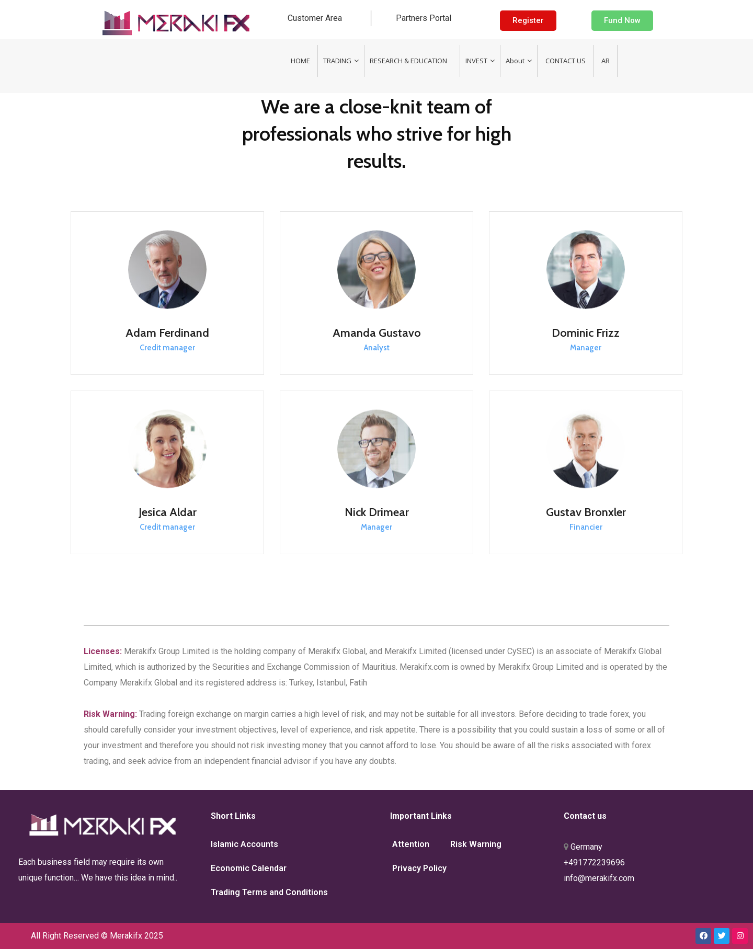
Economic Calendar (249, 868)
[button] (528, 20)
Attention (410, 844)
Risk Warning (475, 844)
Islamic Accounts (244, 844)
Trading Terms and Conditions (269, 892)
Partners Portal (423, 18)
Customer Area (315, 18)
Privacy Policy (419, 868)
